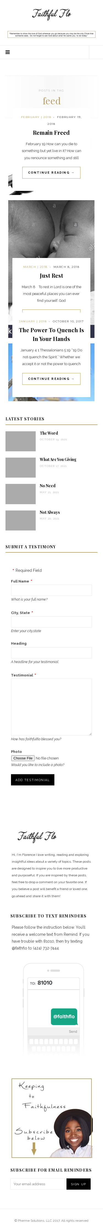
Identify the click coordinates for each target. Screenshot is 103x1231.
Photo (16, 752)
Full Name (20, 581)
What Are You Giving (58, 459)
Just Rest (51, 275)
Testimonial (22, 675)
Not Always (50, 512)
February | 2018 (36, 117)
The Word (49, 433)
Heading (19, 643)
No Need (47, 485)
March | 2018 (35, 267)
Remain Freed (51, 132)
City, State (20, 613)
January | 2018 (33, 321)
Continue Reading (51, 172)
